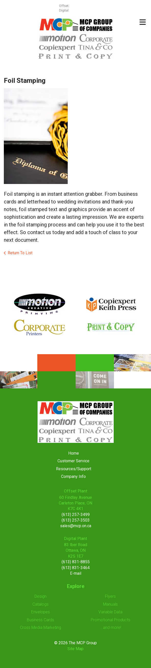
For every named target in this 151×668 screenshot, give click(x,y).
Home (73, 453)
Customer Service (73, 460)
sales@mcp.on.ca (75, 525)
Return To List (20, 252)
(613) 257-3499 (81, 6)
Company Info (73, 476)
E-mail (75, 573)
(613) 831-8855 (76, 561)
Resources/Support (73, 468)
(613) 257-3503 (76, 520)
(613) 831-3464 (76, 567)
